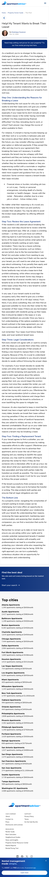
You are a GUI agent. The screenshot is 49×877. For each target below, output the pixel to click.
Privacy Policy (29, 816)
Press (7, 822)
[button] (24, 579)
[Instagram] (31, 856)
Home (4, 13)
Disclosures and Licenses (14, 825)
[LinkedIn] (17, 856)
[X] (27, 856)
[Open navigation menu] (45, 3)
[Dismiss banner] (46, 860)
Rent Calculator (11, 834)
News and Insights (12, 840)
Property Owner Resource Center (17, 843)
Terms (26, 819)
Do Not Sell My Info (31, 822)
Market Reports (11, 846)
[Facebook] (22, 856)
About (8, 816)
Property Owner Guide (15, 13)
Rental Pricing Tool (12, 848)
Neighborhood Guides (13, 837)
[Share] (4, 18)
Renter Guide (10, 832)
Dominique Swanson (19, 32)
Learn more (24, 873)
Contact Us (9, 819)
